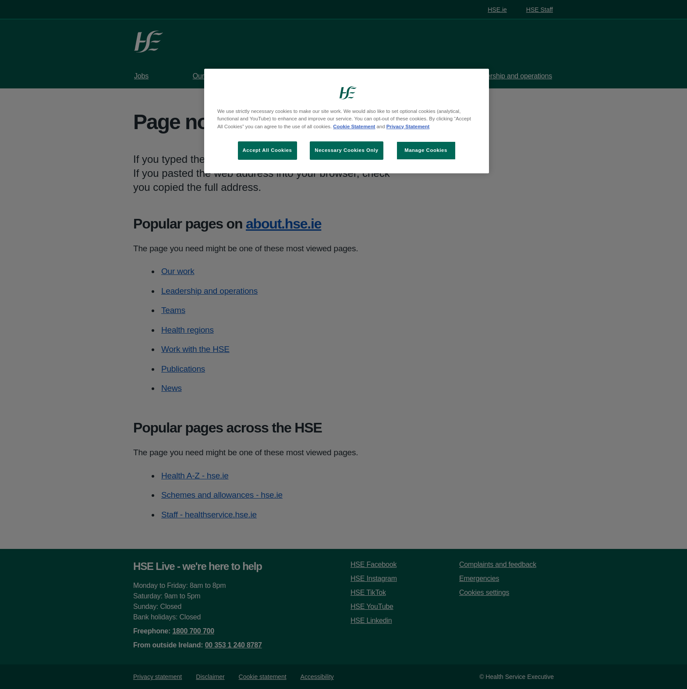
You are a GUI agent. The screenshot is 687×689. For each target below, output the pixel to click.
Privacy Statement (408, 126)
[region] (346, 121)
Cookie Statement (354, 126)
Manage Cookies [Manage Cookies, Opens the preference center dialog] (425, 150)
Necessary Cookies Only (346, 150)
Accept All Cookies (267, 150)
